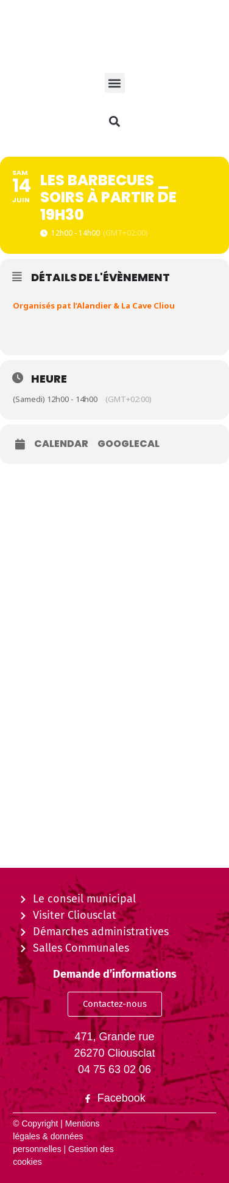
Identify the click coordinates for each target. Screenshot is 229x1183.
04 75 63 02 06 (114, 1069)
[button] (115, 83)
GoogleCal (128, 443)
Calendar (61, 443)
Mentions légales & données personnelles (56, 1136)
